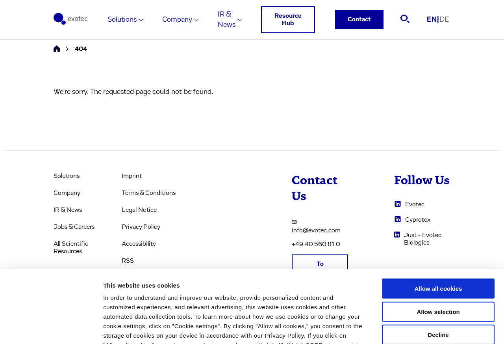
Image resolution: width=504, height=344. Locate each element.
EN (433, 19)
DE (444, 19)
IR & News (226, 19)
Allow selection (438, 245)
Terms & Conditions (149, 193)
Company (177, 19)
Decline (438, 268)
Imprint (132, 176)
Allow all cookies (438, 222)
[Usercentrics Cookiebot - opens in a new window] (51, 329)
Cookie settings (417, 328)
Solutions (122, 19)
